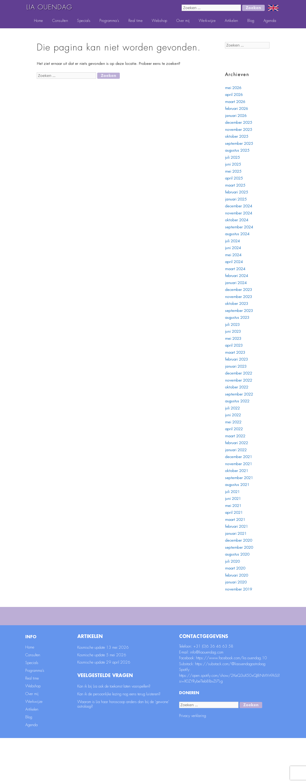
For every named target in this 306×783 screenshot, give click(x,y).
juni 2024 (233, 248)
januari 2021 (236, 533)
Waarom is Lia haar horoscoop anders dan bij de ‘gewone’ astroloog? (123, 749)
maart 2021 (235, 520)
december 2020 (238, 540)
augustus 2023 (237, 317)
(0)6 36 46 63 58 (217, 691)
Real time (135, 21)
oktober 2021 (236, 471)
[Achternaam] (150, 641)
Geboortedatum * (210, 634)
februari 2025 (236, 192)
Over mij (183, 21)
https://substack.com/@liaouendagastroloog (230, 709)
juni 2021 (233, 499)
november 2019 (238, 589)
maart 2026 (235, 102)
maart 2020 (235, 568)
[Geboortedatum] (238, 641)
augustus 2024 (237, 234)
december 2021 (238, 457)
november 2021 (238, 464)
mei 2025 (233, 171)
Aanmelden (267, 654)
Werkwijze (207, 21)
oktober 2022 (236, 387)
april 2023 (234, 345)
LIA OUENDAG (49, 7)
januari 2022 (236, 450)
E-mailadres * (118, 619)
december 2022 (238, 373)
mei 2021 (233, 506)
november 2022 (238, 380)
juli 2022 (232, 408)
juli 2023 (232, 325)
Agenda (270, 21)
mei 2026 (233, 88)
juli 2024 (232, 241)
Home (38, 21)
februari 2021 (236, 526)
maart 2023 (235, 352)
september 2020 (239, 547)
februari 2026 (236, 109)
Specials (83, 21)
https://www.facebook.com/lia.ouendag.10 (231, 703)
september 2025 (239, 143)
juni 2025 (233, 164)
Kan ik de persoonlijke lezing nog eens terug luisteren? (118, 739)
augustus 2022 (237, 401)
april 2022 (234, 429)
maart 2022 (235, 436)
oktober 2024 (236, 220)
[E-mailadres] (150, 626)
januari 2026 (236, 116)
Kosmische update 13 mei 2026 (103, 692)
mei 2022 (233, 422)
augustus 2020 (237, 554)
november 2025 (238, 130)
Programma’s (109, 21)
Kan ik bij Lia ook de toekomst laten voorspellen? (113, 731)
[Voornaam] (238, 626)
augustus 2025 (237, 150)
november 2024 (238, 213)
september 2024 (239, 227)
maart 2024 (235, 269)
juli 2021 (232, 492)
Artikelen (231, 21)
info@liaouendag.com (206, 697)
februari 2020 (236, 575)
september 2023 (239, 311)
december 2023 (238, 290)
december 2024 (238, 206)
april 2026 (234, 95)
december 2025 (238, 122)
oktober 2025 (236, 136)
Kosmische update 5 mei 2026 (101, 700)
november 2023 (238, 297)
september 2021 (239, 478)
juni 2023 (233, 331)
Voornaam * (205, 619)
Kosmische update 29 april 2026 (103, 707)
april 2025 (234, 178)
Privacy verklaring (192, 761)
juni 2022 (233, 415)
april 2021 (234, 512)
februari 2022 (236, 443)
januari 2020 (236, 582)
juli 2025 (232, 157)
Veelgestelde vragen (105, 720)
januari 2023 (236, 366)
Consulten (60, 21)
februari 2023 (236, 359)
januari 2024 (236, 283)
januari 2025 (236, 199)
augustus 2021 (237, 485)
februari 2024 (236, 276)
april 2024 (234, 262)
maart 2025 (235, 185)
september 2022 (239, 394)
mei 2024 (233, 255)
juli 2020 (232, 561)
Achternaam (116, 634)
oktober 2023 (236, 304)
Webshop (159, 21)
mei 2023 (233, 338)
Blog (250, 21)
